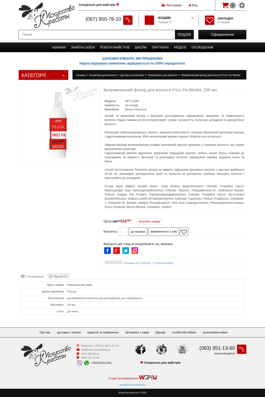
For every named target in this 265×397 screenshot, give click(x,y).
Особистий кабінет (184, 332)
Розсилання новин (215, 332)
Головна (81, 75)
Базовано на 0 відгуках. (137, 263)
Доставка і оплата (69, 332)
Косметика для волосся (103, 75)
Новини (59, 47)
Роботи (114, 47)
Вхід (193, 5)
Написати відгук (164, 263)
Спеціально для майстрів (97, 4)
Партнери (160, 47)
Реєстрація (174, 5)
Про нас (45, 332)
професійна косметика (132, 384)
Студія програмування (132, 377)
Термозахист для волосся (163, 75)
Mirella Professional (136, 109)
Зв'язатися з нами (137, 332)
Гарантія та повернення (103, 332)
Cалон (83, 47)
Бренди (160, 332)
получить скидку (149, 221)
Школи (140, 47)
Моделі (180, 47)
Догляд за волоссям (132, 75)
